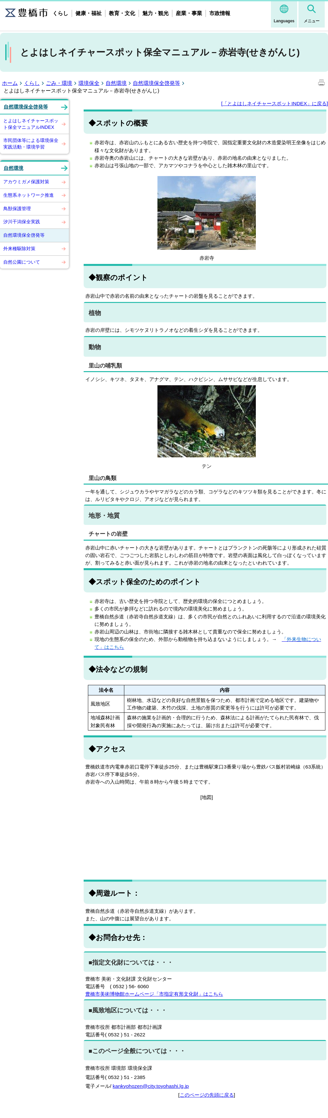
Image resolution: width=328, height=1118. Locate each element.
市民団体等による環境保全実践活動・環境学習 (30, 144)
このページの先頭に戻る (207, 1095)
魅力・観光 (155, 13)
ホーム (10, 83)
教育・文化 (122, 13)
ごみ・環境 (59, 83)
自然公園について (21, 262)
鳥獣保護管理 (17, 208)
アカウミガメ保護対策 (26, 181)
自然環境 (116, 83)
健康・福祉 (88, 13)
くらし (60, 13)
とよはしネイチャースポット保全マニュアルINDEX (30, 124)
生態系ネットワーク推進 (28, 195)
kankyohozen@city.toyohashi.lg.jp (151, 1086)
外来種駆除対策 (19, 248)
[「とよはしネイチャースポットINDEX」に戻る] (274, 103)
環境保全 (88, 83)
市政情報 (219, 13)
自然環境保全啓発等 (156, 83)
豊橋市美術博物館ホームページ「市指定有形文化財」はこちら (154, 994)
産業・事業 (189, 13)
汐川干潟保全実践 (21, 221)
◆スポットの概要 (118, 123)
